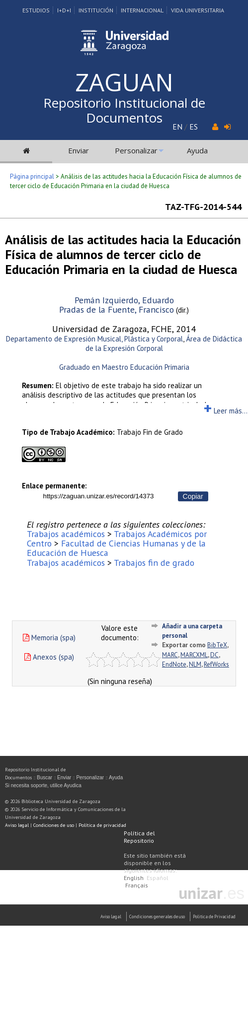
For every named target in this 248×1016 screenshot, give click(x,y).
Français (136, 885)
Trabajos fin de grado (154, 562)
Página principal (32, 176)
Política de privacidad (102, 825)
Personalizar (136, 150)
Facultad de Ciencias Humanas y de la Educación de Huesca (116, 548)
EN (177, 127)
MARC (170, 655)
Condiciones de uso (53, 825)
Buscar (44, 777)
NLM (195, 664)
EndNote (174, 664)
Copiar (193, 496)
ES (193, 127)
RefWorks (216, 664)
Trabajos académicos (66, 534)
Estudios (36, 10)
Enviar (78, 150)
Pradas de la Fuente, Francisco (116, 309)
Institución (96, 10)
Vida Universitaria (197, 10)
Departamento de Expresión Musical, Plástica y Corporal (94, 338)
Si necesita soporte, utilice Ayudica (43, 785)
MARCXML (194, 655)
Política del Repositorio (139, 836)
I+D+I (64, 10)
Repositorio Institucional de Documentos (124, 110)
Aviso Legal (110, 916)
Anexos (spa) (49, 657)
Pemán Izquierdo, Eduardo (124, 300)
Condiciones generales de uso (157, 916)
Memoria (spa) (49, 637)
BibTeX (217, 645)
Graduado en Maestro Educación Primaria (124, 367)
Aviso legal (17, 825)
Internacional (142, 10)
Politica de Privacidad (214, 916)
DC (214, 655)
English (134, 877)
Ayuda (197, 150)
